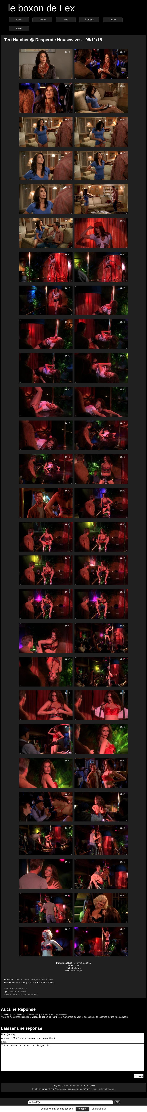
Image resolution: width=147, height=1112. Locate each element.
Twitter (19, 28)
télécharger (76, 970)
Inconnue (24, 979)
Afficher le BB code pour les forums (21, 994)
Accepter (82, 1108)
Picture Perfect (98, 1094)
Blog (66, 19)
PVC (38, 979)
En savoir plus (99, 1108)
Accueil (19, 19)
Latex (32, 979)
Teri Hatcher (47, 979)
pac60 (29, 982)
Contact (112, 19)
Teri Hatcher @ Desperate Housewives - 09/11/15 (53, 39)
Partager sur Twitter (17, 991)
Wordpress (59, 1094)
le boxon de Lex (41, 8)
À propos (89, 19)
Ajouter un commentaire (15, 988)
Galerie (42, 19)
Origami (111, 1094)
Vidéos (18, 982)
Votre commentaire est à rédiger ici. (72, 1060)
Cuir (17, 979)
